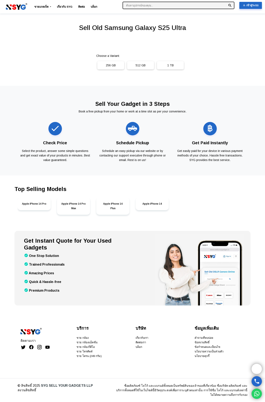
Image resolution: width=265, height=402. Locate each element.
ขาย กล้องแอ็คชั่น (87, 342)
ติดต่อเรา (141, 342)
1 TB (170, 65)
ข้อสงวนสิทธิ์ (202, 342)
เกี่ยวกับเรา (142, 337)
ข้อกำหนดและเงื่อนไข (207, 346)
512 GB (141, 65)
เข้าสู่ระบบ (250, 5)
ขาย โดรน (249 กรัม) (89, 356)
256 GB (111, 65)
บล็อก (94, 6)
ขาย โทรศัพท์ (85, 351)
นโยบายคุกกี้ (202, 356)
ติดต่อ (81, 6)
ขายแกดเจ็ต (41, 6)
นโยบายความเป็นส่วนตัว (209, 351)
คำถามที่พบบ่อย (204, 337)
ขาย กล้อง (83, 337)
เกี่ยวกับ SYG (64, 6)
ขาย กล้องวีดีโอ (86, 346)
